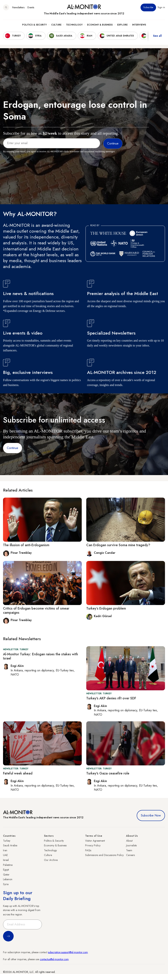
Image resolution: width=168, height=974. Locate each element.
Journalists (131, 845)
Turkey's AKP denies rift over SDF (111, 698)
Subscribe (148, 7)
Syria (6, 884)
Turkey (6, 841)
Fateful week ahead (17, 773)
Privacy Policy (92, 845)
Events (30, 7)
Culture (56, 25)
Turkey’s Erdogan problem (106, 608)
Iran (5, 850)
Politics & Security (34, 25)
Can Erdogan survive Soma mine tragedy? (118, 545)
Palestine (8, 865)
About (129, 841)
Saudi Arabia (10, 845)
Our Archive (51, 860)
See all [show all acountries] (157, 36)
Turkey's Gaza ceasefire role (107, 773)
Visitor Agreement (95, 841)
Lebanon (7, 879)
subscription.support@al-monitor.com (68, 952)
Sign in (161, 7)
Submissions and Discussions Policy (104, 855)
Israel (6, 860)
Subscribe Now (151, 815)
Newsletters (18, 7)
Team (129, 850)
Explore (122, 25)
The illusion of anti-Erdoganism (26, 545)
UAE (5, 855)
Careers (130, 855)
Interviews (139, 25)
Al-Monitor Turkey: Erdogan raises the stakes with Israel (40, 656)
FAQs (88, 850)
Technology (74, 25)
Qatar (6, 874)
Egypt (6, 869)
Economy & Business (100, 25)
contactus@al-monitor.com (54, 959)
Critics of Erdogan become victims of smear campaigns (36, 610)
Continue (12, 448)
